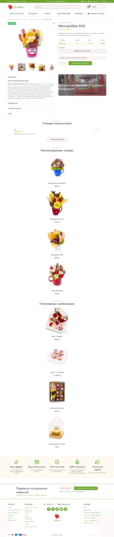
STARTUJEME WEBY (99, 535)
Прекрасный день (57, 219)
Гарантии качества (31, 527)
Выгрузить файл (82, 51)
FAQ (10, 113)
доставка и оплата (13, 1)
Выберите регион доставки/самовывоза (73, 58)
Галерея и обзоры (90, 518)
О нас (9, 507)
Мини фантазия (57, 291)
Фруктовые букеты (35, 19)
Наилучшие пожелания (57, 183)
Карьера (11, 515)
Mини (64, 44)
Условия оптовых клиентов (93, 515)
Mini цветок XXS (57, 255)
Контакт (23, 1)
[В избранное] (54, 23)
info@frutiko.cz (62, 1)
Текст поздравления (90, 520)
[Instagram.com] (53, 509)
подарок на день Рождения (45, 84)
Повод (48, 13)
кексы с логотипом (57, 372)
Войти (83, 1)
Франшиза (87, 510)
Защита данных (30, 522)
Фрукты (25, 19)
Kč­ (104, 1)
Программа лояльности (28, 511)
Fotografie (61, 48)
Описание (12, 77)
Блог (85, 507)
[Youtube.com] (61, 509)
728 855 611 (50, 1)
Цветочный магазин (14, 510)
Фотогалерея (12, 520)
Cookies (27, 524)
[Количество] (63, 63)
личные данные (69, 492)
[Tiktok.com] (65, 509)
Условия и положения (28, 518)
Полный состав (14, 108)
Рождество (26, 86)
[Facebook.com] (48, 509)
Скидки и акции (95, 14)
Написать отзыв (57, 140)
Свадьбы (79, 14)
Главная (11, 19)
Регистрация (92, 1)
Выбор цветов (88, 523)
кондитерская (12, 512)
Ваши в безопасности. (72, 492)
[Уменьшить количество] (59, 63)
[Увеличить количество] (66, 63)
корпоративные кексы (57, 444)
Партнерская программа (92, 512)
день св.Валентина (14, 86)
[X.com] (57, 509)
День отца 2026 (17, 14)
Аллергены (12, 103)
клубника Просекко (57, 408)
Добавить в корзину (80, 63)
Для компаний (63, 14)
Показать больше (83, 35)
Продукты (34, 13)
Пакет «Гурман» (57, 336)
